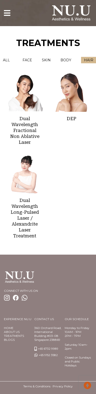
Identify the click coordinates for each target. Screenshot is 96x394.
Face (27, 60)
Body (65, 60)
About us (12, 332)
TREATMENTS (14, 336)
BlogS (9, 340)
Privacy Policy (63, 386)
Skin (46, 60)
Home (8, 328)
